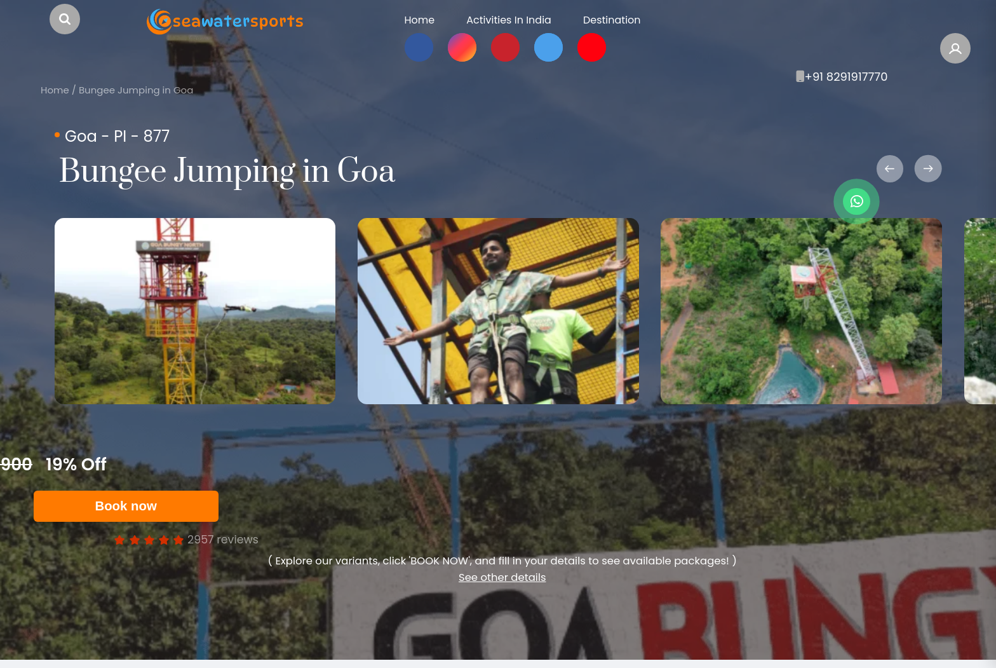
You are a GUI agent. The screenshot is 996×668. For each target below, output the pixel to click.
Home (55, 90)
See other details (502, 577)
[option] (195, 311)
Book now (125, 506)
